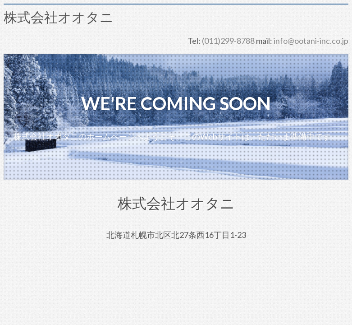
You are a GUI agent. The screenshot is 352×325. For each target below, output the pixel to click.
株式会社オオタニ (59, 17)
